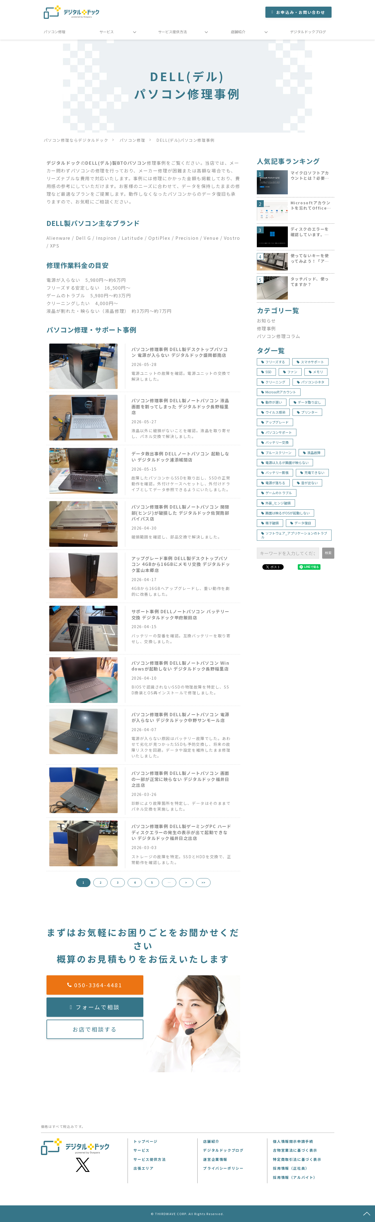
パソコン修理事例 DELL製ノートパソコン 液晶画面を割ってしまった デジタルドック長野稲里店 (180, 406)
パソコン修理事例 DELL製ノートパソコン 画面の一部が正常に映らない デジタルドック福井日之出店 (180, 779)
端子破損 (270, 522)
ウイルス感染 (273, 412)
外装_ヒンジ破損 (276, 503)
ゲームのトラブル (276, 492)
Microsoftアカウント (278, 392)
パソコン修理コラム (279, 336)
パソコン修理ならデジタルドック (76, 140)
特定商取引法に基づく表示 (297, 1159)
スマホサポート (310, 361)
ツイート (272, 564)
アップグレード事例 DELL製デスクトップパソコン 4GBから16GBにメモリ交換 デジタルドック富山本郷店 (180, 564)
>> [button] (203, 882)
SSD (266, 371)
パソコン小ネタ (310, 382)
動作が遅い (271, 402)
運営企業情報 (215, 1159)
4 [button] (135, 882)
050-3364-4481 (98, 985)
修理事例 (266, 328)
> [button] (186, 882)
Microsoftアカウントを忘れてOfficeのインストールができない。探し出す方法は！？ (311, 205)
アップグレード (275, 422)
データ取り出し (307, 402)
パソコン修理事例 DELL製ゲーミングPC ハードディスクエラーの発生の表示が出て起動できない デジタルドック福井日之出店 (181, 832)
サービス (106, 31)
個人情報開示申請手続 (293, 1141)
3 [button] (117, 882)
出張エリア (143, 1168)
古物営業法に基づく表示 (295, 1150)
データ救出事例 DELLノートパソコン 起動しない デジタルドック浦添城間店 (180, 457)
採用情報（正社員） (291, 1168)
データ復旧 (300, 522)
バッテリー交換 (275, 442)
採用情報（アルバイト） (295, 1177)
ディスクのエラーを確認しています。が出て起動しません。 (310, 231)
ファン (290, 371)
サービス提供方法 (172, 31)
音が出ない (307, 482)
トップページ (145, 1141)
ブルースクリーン (276, 452)
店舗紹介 (238, 31)
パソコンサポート (276, 432)
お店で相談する (95, 1029)
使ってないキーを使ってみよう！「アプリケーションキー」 (310, 258)
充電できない (312, 472)
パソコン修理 (54, 31)
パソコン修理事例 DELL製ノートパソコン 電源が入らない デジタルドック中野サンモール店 (180, 717)
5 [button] (152, 882)
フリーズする (273, 361)
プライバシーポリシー (223, 1168)
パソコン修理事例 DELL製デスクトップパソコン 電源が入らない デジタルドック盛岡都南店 (179, 352)
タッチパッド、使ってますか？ (310, 281)
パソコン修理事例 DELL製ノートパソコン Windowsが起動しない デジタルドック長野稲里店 (180, 666)
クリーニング (273, 382)
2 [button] (100, 882)
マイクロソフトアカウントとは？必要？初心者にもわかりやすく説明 (310, 175)
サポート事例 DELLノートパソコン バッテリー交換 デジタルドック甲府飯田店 (180, 614)
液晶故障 (311, 452)
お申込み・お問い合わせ (300, 12)
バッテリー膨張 (275, 472)
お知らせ (266, 320)
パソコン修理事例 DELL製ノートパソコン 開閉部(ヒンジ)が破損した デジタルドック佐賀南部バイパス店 (180, 513)
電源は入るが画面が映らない (285, 462)
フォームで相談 (98, 1007)
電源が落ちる (273, 482)
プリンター (307, 412)
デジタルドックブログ (308, 31)
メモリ (316, 371)
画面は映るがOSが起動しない (285, 513)
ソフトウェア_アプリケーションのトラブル (294, 535)
